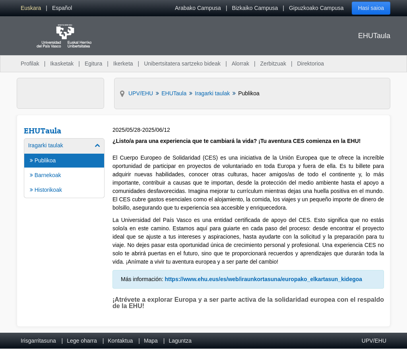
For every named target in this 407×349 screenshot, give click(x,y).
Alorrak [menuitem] (240, 63)
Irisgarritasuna (38, 340)
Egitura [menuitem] (93, 63)
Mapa (151, 340)
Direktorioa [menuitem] (310, 63)
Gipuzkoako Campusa (316, 8)
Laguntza (180, 340)
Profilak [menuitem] (30, 63)
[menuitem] (31, 8)
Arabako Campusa (198, 8)
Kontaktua (120, 340)
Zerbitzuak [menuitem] (273, 63)
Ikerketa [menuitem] (123, 63)
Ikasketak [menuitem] (62, 63)
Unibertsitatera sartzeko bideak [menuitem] (182, 63)
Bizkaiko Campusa (255, 8)
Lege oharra (82, 340)
